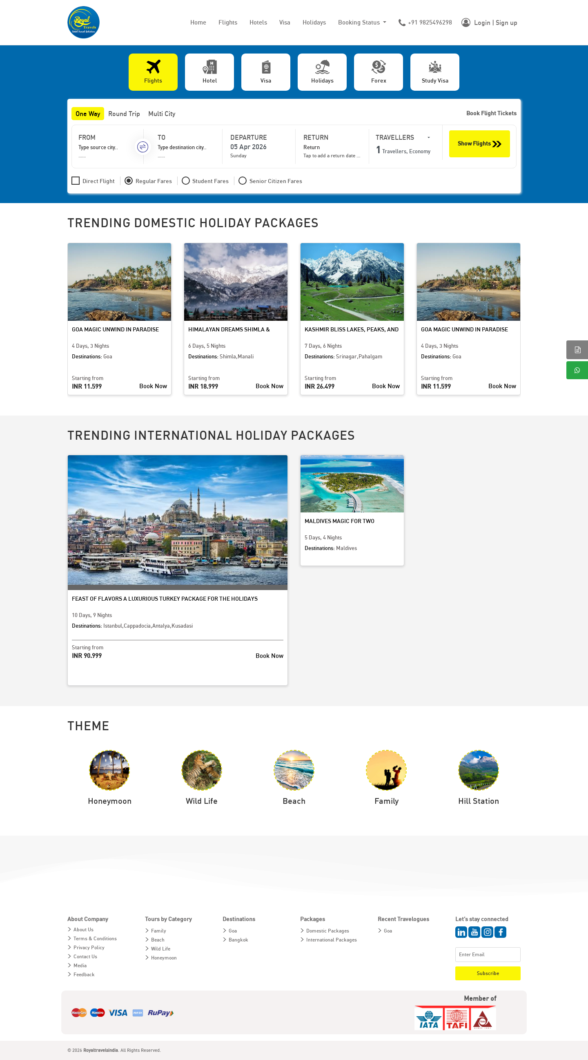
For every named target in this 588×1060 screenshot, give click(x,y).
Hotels (258, 22)
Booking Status (359, 22)
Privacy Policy (89, 947)
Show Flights (479, 144)
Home (198, 22)
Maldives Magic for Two (339, 520)
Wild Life (160, 949)
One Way (88, 114)
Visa (284, 22)
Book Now (153, 385)
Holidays (314, 22)
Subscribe (488, 973)
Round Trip (124, 114)
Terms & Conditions (95, 938)
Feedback (84, 974)
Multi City (161, 114)
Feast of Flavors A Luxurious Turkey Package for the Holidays (165, 598)
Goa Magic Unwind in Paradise (115, 329)
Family (158, 931)
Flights (227, 22)
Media (80, 965)
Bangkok (238, 940)
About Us (84, 929)
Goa (233, 931)
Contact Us (85, 956)
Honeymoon (164, 958)
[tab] (153, 72)
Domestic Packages (327, 931)
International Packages (331, 940)
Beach (158, 940)
